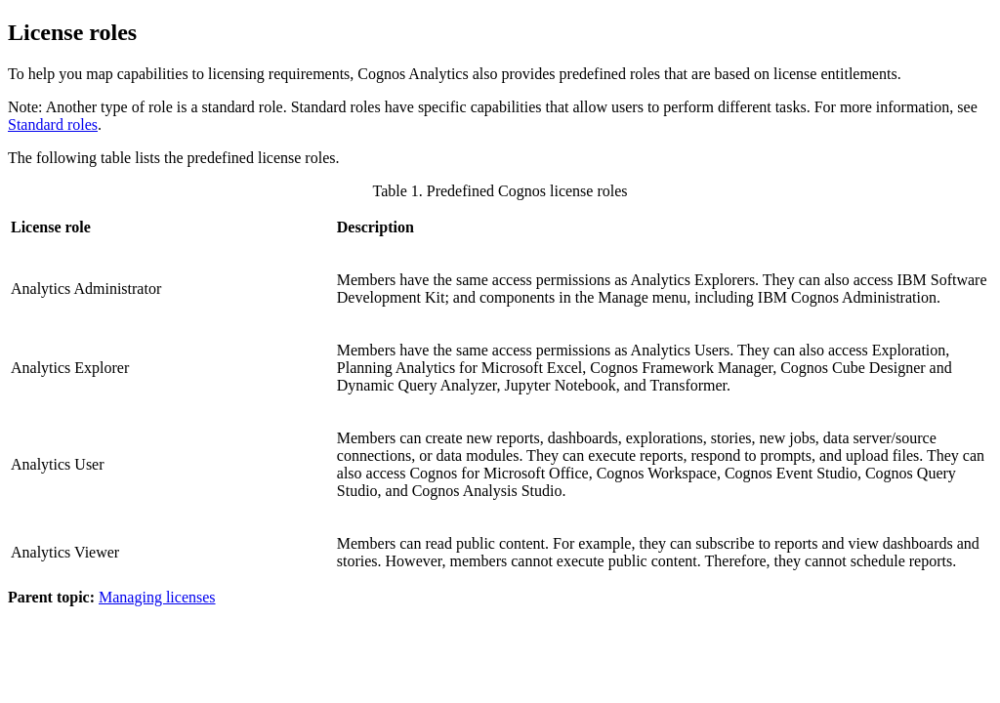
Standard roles (53, 124)
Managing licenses (157, 597)
